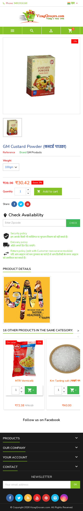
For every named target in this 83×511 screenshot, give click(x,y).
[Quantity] (20, 191)
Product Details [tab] (17, 269)
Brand (23, 152)
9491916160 (20, 3)
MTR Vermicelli (24, 381)
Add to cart (47, 191)
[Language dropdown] (73, 3)
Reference (9, 152)
